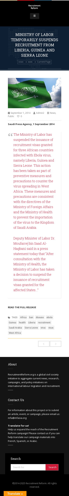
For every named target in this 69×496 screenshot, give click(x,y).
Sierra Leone (31, 327)
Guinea (12, 322)
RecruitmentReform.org (21, 374)
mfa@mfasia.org (17, 418)
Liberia (31, 322)
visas (51, 327)
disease (40, 317)
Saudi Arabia (15, 327)
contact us (42, 433)
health (22, 322)
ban (31, 317)
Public (11, 116)
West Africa (15, 332)
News (30, 62)
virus (43, 327)
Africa (23, 317)
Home (20, 62)
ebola (49, 317)
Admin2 (40, 113)
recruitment (44, 322)
